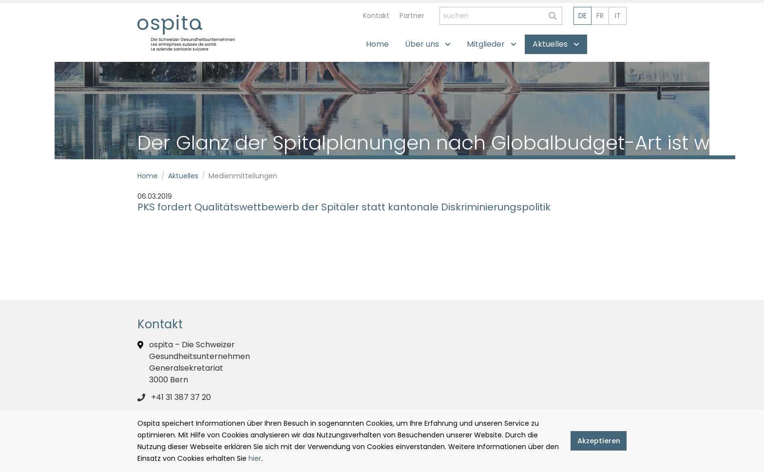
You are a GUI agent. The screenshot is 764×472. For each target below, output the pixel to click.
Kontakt (376, 15)
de (582, 15)
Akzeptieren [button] (598, 441)
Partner (412, 15)
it (618, 15)
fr (600, 15)
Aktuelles (183, 176)
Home (147, 176)
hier (254, 458)
